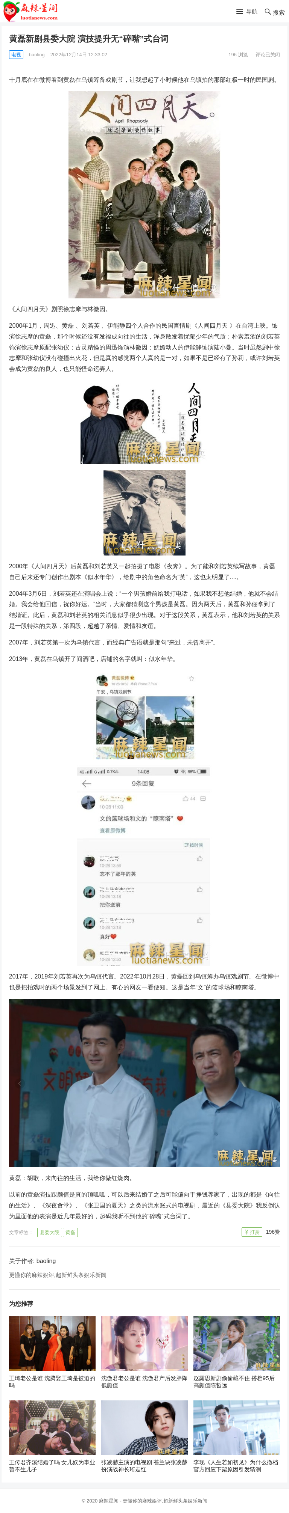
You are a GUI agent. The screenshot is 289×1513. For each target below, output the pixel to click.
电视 (16, 54)
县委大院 (49, 1232)
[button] (246, 12)
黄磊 (70, 1232)
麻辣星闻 (109, 1501)
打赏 (255, 1232)
